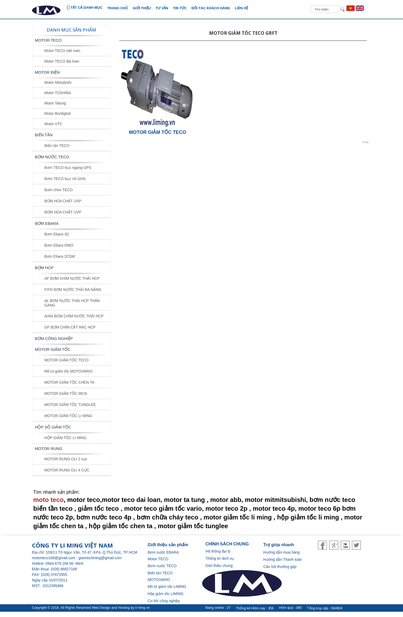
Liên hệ (241, 8)
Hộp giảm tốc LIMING (165, 594)
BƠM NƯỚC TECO (52, 157)
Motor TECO (48, 40)
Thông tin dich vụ (219, 558)
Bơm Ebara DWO (59, 245)
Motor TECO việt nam (62, 51)
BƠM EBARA (47, 223)
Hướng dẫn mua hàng (281, 552)
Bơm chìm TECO (59, 190)
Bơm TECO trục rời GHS (65, 179)
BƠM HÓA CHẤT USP (63, 201)
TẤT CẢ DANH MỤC (84, 7)
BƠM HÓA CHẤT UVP (63, 212)
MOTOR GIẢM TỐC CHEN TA (70, 382)
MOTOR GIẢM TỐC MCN (66, 393)
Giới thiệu (142, 8)
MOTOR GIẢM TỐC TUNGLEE (70, 404)
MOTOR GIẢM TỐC (52, 349)
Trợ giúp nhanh (278, 544)
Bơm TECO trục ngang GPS (68, 167)
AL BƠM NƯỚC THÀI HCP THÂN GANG (72, 303)
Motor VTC (54, 124)
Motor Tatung (55, 103)
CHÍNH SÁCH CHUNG (227, 544)
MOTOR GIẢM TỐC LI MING (68, 416)
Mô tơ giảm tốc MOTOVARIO (69, 371)
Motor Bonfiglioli (58, 113)
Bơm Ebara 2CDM (60, 256)
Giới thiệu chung (219, 565)
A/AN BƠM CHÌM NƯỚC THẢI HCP (74, 316)
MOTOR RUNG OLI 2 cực (66, 459)
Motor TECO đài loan (62, 61)
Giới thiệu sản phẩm (168, 544)
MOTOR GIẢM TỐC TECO (67, 360)
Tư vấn (162, 8)
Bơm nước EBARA (163, 552)
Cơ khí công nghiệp (164, 601)
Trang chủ (117, 8)
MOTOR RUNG (49, 448)
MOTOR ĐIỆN (47, 72)
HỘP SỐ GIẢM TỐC (53, 427)
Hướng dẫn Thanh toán (282, 559)
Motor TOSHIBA (58, 93)
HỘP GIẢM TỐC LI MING (66, 438)
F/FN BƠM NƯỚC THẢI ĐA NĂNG (73, 289)
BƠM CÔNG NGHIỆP (54, 338)
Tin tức (180, 8)
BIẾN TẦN (44, 135)
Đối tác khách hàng (211, 8)
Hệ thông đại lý (217, 551)
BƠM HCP (44, 267)
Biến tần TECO (57, 145)
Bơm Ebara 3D (57, 234)
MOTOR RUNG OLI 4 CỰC (67, 470)
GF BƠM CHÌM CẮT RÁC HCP (70, 327)
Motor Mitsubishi (58, 82)
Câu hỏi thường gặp (279, 567)
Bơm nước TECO (162, 566)
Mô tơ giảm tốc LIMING (167, 586)
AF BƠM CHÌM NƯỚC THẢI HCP (72, 278)
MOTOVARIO (159, 579)
